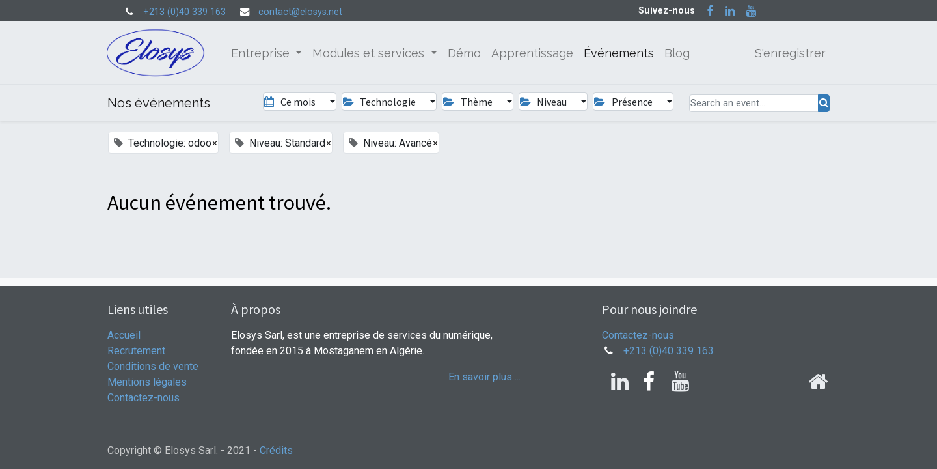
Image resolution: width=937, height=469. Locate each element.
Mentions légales (147, 382)
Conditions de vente (152, 366)
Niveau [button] (544, 101)
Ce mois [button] (290, 101)
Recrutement (136, 351)
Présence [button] (624, 101)
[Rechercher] (824, 103)
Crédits (276, 450)
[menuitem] (465, 53)
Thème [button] (468, 101)
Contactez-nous (143, 397)
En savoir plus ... (484, 377)
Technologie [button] (380, 101)
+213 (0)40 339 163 (184, 12)
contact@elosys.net (300, 12)
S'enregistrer (789, 53)
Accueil (124, 335)
